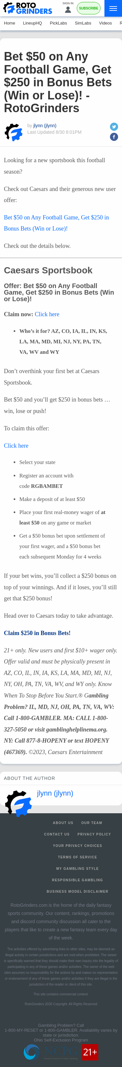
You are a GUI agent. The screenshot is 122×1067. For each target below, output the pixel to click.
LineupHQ (32, 23)
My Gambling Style (77, 868)
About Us (63, 823)
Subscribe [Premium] (88, 8)
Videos (105, 23)
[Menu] (113, 8)
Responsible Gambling (77, 880)
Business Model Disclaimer (78, 891)
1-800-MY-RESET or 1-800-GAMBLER (41, 1030)
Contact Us (57, 834)
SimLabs (83, 23)
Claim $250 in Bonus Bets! (37, 633)
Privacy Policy (94, 834)
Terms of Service (77, 857)
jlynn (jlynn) (45, 125)
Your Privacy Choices (77, 846)
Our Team (91, 823)
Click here (47, 314)
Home (9, 23)
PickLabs (58, 23)
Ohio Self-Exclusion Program (61, 1040)
